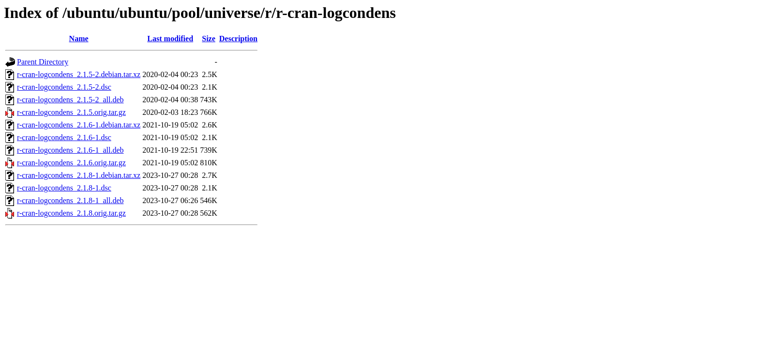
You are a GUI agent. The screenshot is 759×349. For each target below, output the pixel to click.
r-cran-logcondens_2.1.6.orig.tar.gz (71, 163)
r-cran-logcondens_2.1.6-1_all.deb (70, 150)
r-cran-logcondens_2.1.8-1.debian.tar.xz (78, 175)
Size (208, 38)
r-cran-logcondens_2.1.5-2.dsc (64, 87)
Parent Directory (42, 62)
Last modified (170, 38)
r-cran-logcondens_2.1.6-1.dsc (64, 137)
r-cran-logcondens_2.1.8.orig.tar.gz (71, 213)
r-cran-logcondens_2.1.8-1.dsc (64, 188)
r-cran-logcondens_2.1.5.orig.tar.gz (71, 112)
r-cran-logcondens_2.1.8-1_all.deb (70, 200)
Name (79, 38)
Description (238, 38)
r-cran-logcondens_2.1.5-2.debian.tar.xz (78, 74)
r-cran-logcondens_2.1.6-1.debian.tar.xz (78, 125)
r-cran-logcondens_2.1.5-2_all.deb (70, 99)
